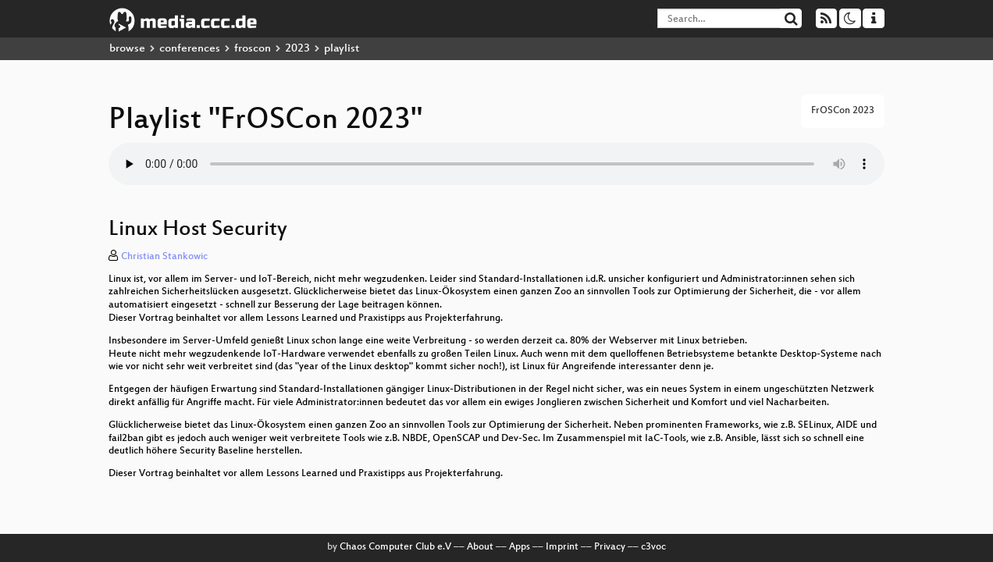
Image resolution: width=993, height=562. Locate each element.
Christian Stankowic (164, 256)
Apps (519, 547)
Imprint (562, 547)
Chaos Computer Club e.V (395, 547)
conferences (189, 48)
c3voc (653, 547)
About (480, 547)
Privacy (609, 547)
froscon (252, 48)
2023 (297, 48)
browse (127, 48)
